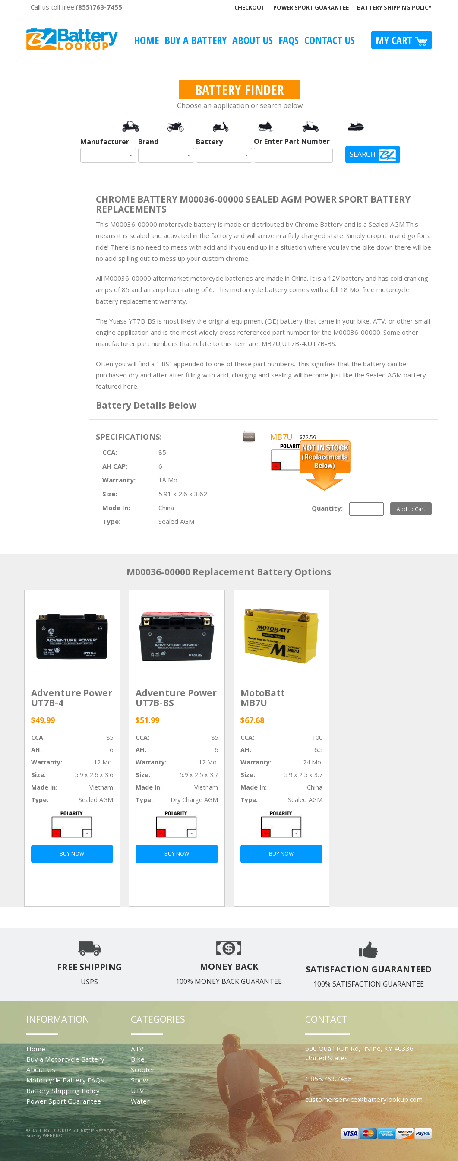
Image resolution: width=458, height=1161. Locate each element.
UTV (137, 1090)
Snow (139, 1079)
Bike (138, 1059)
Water (140, 1101)
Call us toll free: (76, 7)
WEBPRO (53, 1135)
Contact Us (329, 40)
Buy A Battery (195, 40)
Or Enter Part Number (292, 141)
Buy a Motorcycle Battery (65, 1059)
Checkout (249, 7)
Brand (148, 141)
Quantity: (327, 508)
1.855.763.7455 (328, 1078)
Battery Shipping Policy (394, 7)
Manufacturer (104, 141)
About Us (252, 40)
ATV (137, 1048)
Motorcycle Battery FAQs (65, 1079)
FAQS (288, 40)
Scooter (143, 1069)
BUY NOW (72, 853)
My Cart (402, 40)
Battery (209, 141)
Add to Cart (411, 508)
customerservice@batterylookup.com (364, 1099)
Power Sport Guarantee (311, 7)
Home (146, 40)
